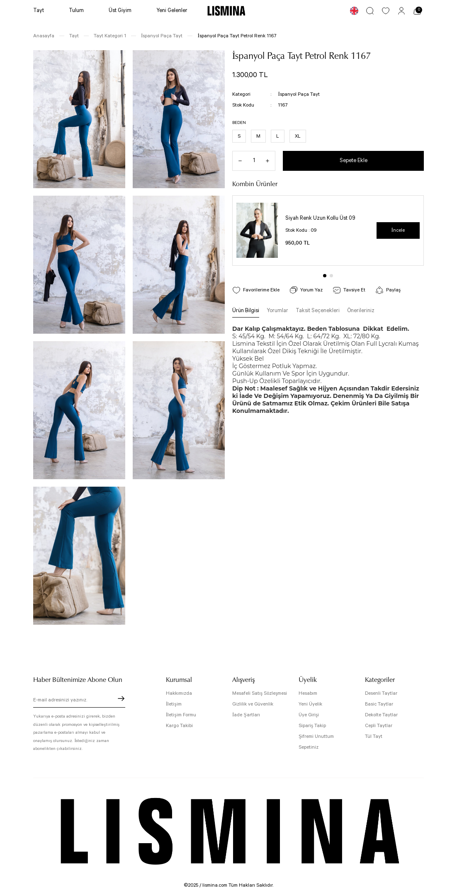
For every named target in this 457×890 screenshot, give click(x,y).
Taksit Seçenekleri (318, 311)
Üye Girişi (309, 715)
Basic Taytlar (379, 704)
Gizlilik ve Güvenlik (252, 704)
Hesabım (308, 693)
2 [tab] (331, 275)
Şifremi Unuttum (316, 736)
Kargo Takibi (179, 725)
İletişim (174, 704)
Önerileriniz (360, 311)
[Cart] (417, 10)
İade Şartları (246, 715)
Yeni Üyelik (310, 704)
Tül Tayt (373, 736)
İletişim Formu (181, 715)
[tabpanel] (328, 230)
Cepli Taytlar (378, 725)
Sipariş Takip (312, 725)
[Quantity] (253, 161)
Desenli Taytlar (381, 693)
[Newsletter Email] (79, 701)
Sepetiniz (308, 747)
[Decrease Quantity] (237, 161)
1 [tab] (324, 275)
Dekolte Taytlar (381, 715)
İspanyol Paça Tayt (298, 94)
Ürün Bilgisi (245, 311)
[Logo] (226, 11)
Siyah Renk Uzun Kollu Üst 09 (320, 218)
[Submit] (121, 698)
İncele (398, 230)
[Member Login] (401, 10)
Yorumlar (277, 311)
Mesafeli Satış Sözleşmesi (259, 693)
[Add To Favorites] (256, 290)
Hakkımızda (179, 693)
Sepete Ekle (353, 161)
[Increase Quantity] (270, 161)
